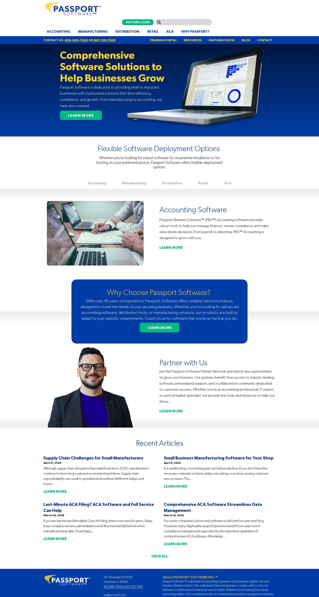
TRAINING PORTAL (163, 40)
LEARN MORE (81, 115)
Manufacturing (92, 31)
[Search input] (184, 22)
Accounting (58, 31)
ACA (169, 31)
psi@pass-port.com (115, 595)
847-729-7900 (105, 40)
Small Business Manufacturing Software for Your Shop (219, 457)
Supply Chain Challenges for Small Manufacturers (93, 457)
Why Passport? (195, 31)
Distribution (127, 31)
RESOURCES (193, 40)
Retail (152, 31)
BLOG (246, 40)
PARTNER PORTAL (222, 40)
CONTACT (264, 40)
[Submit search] (159, 22)
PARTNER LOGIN (138, 22)
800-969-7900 (76, 40)
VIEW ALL (159, 556)
